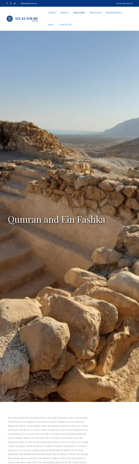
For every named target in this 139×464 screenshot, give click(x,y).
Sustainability (113, 12)
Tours (51, 12)
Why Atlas (95, 12)
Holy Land (79, 12)
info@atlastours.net (29, 3)
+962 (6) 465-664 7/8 (124, 3)
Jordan (65, 12)
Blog (51, 24)
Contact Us (65, 24)
